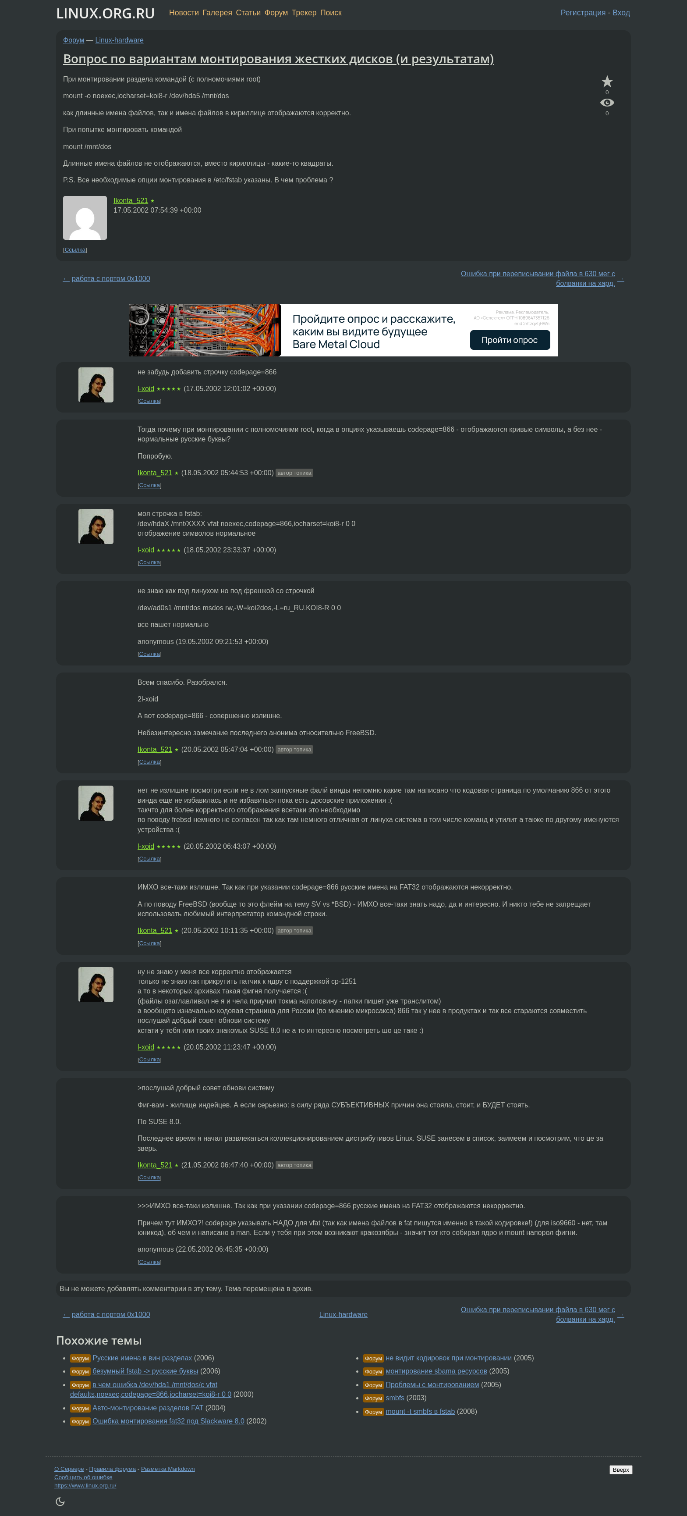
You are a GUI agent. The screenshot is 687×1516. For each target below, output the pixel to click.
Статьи (248, 12)
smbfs (395, 1398)
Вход (621, 12)
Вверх (621, 1469)
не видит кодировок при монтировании (449, 1358)
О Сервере (69, 1469)
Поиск (331, 12)
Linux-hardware (120, 40)
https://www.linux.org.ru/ (85, 1485)
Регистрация (583, 12)
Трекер (304, 12)
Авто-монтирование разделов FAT (147, 1408)
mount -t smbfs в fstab (420, 1411)
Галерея (217, 12)
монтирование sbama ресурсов (436, 1371)
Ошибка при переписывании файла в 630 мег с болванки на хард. (538, 278)
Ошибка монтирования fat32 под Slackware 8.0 (168, 1421)
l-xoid (146, 388)
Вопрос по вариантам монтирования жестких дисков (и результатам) (278, 58)
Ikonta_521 (130, 200)
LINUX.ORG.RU (105, 13)
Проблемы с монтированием (432, 1384)
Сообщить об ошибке (83, 1477)
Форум (276, 12)
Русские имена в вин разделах (142, 1358)
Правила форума (112, 1469)
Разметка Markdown (168, 1469)
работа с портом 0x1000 (111, 278)
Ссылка (75, 249)
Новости (184, 12)
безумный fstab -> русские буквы (145, 1371)
